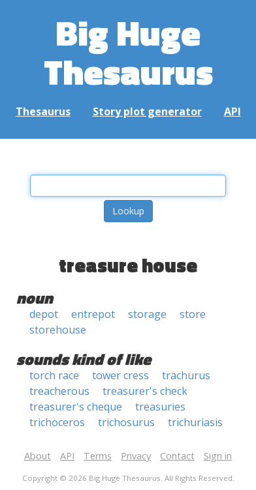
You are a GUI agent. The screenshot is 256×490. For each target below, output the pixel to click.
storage (147, 314)
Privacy (136, 456)
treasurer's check (145, 391)
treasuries (160, 406)
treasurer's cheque (75, 406)
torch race (54, 375)
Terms (98, 456)
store (193, 314)
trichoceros (57, 422)
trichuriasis (195, 422)
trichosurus (126, 422)
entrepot (93, 314)
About (37, 456)
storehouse (57, 330)
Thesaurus (43, 111)
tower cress (120, 375)
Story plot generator (147, 111)
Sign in (218, 456)
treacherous (59, 391)
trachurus (186, 375)
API (232, 111)
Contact (177, 456)
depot (43, 314)
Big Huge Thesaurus (128, 51)
